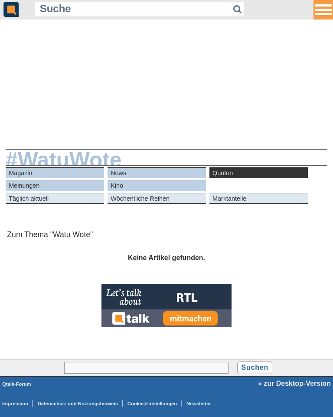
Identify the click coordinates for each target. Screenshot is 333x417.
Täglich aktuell (29, 198)
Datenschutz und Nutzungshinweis (78, 403)
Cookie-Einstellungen (152, 403)
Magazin (20, 172)
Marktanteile (229, 198)
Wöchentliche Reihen (140, 198)
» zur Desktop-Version (294, 383)
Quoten (222, 172)
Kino (117, 185)
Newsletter (198, 403)
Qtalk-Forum (16, 384)
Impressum (15, 403)
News (118, 172)
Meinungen (24, 185)
